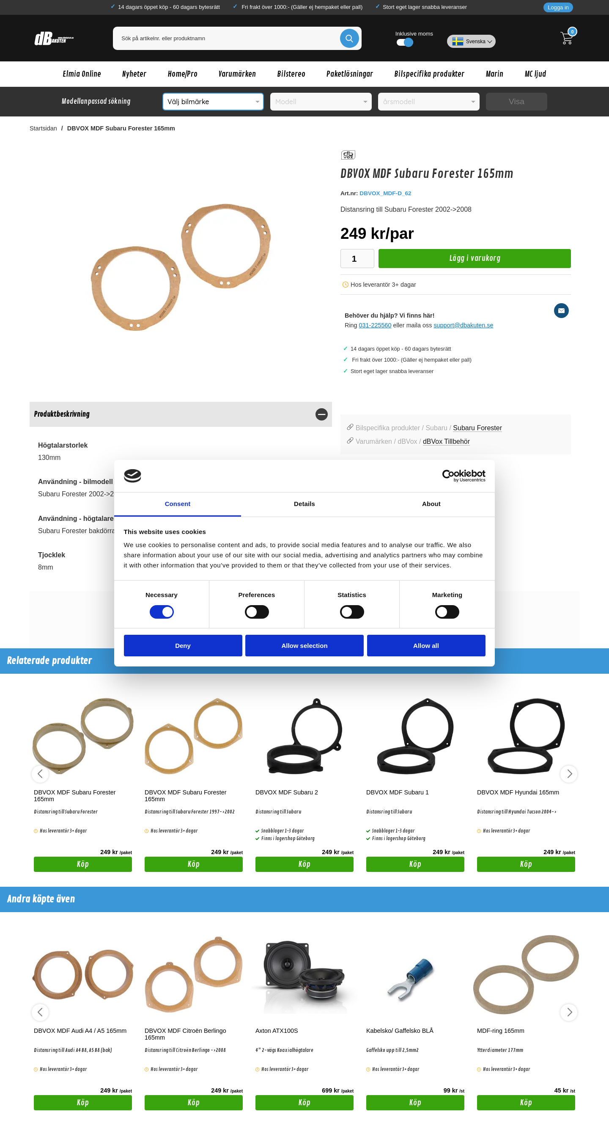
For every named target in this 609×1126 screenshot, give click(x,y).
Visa (516, 101)
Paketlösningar (349, 74)
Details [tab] (304, 503)
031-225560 (375, 325)
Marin (494, 74)
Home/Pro (182, 74)
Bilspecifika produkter (429, 74)
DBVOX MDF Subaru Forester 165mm (121, 128)
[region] (181, 414)
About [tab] (431, 503)
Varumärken (237, 74)
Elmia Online (82, 74)
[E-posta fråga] (561, 310)
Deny (183, 645)
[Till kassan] (568, 38)
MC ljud (535, 74)
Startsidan (43, 128)
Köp (61, 865)
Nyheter (134, 74)
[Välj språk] (471, 38)
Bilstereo (291, 74)
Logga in (558, 7)
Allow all (426, 645)
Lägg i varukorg (439, 260)
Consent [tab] (178, 503)
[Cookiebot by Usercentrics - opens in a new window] (448, 476)
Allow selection (304, 645)
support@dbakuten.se (463, 325)
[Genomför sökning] (349, 38)
